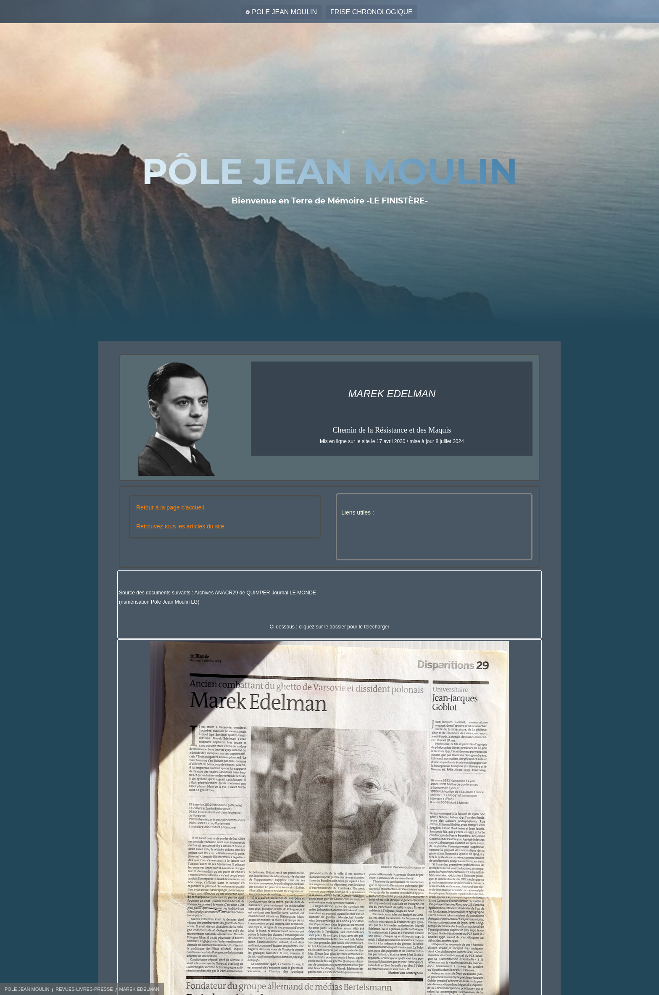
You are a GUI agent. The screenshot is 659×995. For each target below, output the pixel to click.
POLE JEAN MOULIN (284, 12)
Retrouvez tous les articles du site (180, 526)
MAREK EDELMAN (139, 989)
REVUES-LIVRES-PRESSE (84, 989)
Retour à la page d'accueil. (171, 507)
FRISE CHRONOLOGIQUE (371, 12)
